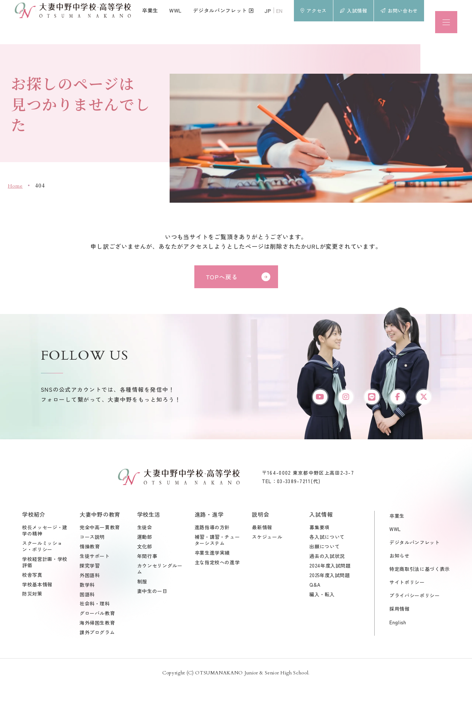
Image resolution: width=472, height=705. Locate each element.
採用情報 (399, 627)
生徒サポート (95, 575)
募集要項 (319, 546)
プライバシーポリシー (414, 614)
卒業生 (397, 534)
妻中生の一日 (152, 610)
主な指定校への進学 (217, 581)
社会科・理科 (95, 623)
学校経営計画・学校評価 (44, 581)
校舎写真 (32, 593)
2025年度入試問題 (329, 594)
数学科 (87, 603)
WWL (395, 547)
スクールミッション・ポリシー (42, 565)
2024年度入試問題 (330, 584)
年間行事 (147, 575)
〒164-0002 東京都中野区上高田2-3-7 (308, 491)
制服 (142, 600)
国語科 (87, 613)
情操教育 (90, 565)
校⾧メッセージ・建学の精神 (44, 549)
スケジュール (267, 555)
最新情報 (262, 546)
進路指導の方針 (212, 546)
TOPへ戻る (222, 276)
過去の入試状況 (327, 575)
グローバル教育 (97, 632)
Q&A (314, 603)
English (397, 640)
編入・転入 (321, 613)
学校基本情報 (37, 603)
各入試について (327, 555)
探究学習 (90, 584)
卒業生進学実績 (212, 571)
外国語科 (90, 594)
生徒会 (144, 546)
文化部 (144, 565)
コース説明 (92, 555)
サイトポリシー (407, 600)
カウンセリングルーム (160, 587)
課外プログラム (97, 651)
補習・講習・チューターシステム (217, 558)
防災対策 (32, 613)
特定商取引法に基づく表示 (419, 587)
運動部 (144, 555)
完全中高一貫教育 (100, 546)
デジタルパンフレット (414, 560)
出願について (324, 565)
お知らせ (399, 573)
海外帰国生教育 (97, 641)
